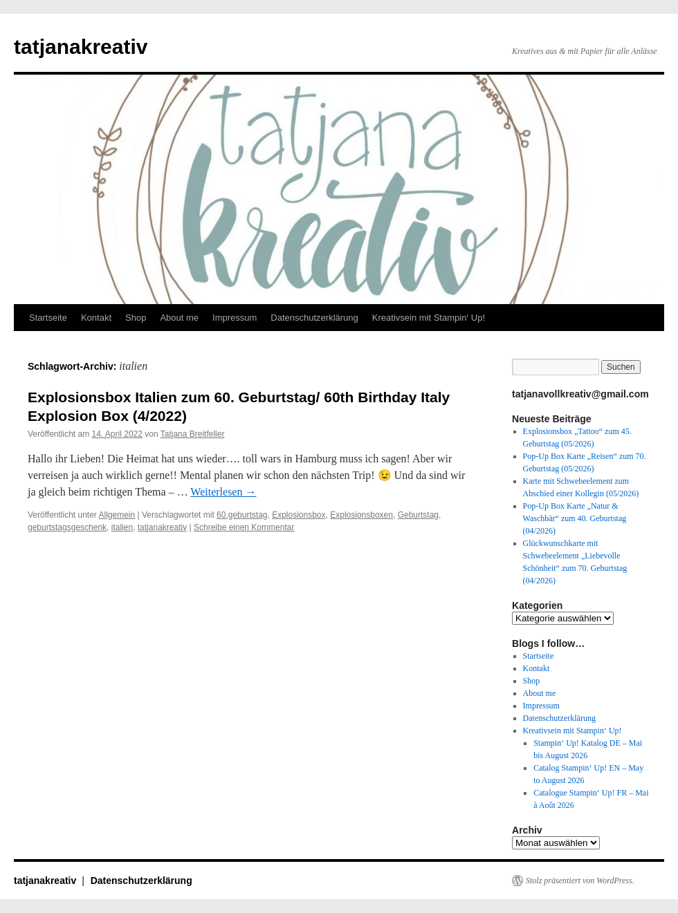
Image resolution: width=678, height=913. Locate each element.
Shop (135, 317)
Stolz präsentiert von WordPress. (580, 880)
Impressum (234, 317)
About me (179, 317)
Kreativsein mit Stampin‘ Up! (428, 317)
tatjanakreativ (80, 46)
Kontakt (96, 317)
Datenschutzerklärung (314, 317)
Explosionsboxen (361, 515)
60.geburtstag (242, 515)
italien (122, 527)
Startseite (48, 317)
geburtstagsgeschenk (67, 527)
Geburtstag (418, 515)
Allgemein (117, 515)
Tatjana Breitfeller (193, 434)
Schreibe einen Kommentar (244, 527)
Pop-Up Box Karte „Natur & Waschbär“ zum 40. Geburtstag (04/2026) (575, 518)
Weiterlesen (223, 492)
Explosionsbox (298, 515)
